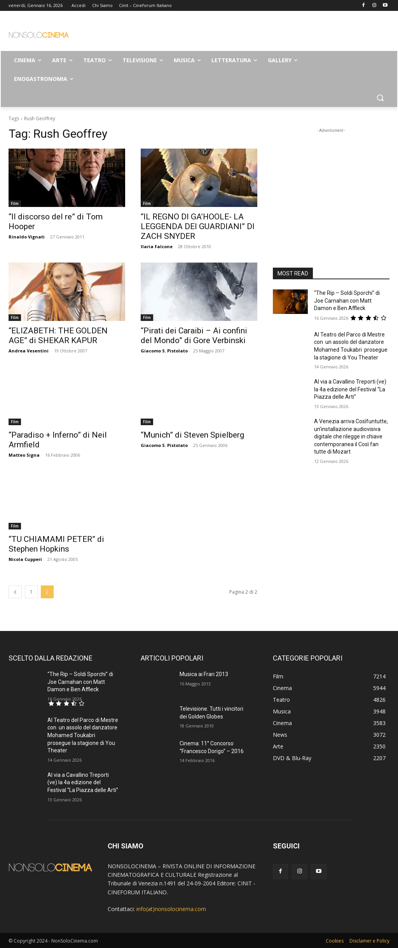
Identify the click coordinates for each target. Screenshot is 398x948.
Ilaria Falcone (157, 246)
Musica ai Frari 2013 (204, 674)
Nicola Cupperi (25, 559)
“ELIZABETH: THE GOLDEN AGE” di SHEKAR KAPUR (58, 335)
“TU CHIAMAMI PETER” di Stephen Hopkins (56, 544)
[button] (380, 97)
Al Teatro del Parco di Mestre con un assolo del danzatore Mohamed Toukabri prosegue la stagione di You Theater (82, 735)
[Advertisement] (191, 33)
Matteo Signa (24, 455)
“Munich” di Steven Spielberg (192, 435)
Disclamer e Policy (369, 940)
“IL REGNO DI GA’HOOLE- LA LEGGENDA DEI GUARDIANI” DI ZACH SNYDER (198, 226)
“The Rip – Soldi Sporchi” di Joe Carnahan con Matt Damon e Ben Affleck (347, 300)
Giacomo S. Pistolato (164, 351)
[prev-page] (15, 591)
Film (15, 203)
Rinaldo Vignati (27, 237)
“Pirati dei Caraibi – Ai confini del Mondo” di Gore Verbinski (194, 335)
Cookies (335, 940)
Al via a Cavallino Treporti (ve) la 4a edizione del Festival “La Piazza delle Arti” (350, 389)
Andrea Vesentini (29, 351)
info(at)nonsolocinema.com (171, 909)
